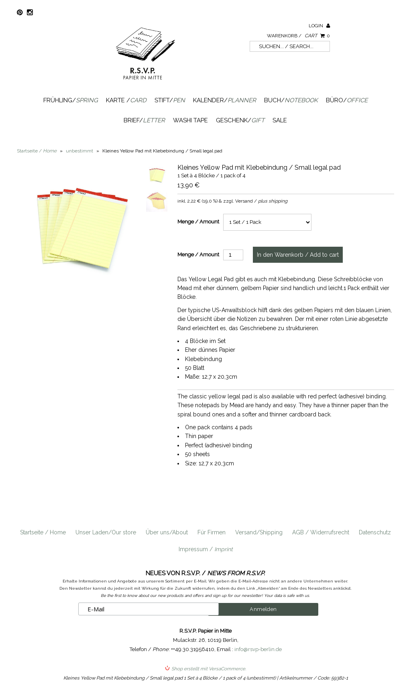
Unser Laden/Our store (105, 532)
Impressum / (206, 549)
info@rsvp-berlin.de (258, 649)
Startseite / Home (43, 532)
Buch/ (291, 100)
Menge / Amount (198, 222)
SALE (280, 120)
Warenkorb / (298, 36)
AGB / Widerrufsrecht (320, 532)
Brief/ (144, 120)
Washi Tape (190, 120)
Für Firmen (211, 532)
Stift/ (170, 100)
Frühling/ (70, 100)
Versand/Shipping (259, 532)
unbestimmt (79, 151)
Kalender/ (224, 100)
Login (319, 25)
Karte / (126, 100)
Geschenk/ (240, 120)
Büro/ (347, 100)
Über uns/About (167, 532)
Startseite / (37, 151)
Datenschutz (375, 532)
